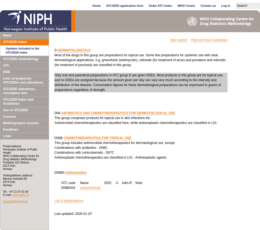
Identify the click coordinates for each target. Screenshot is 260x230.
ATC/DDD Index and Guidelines (18, 102)
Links (7, 136)
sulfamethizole (90, 188)
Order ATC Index (160, 5)
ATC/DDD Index (15, 42)
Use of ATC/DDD (15, 110)
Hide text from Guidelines (209, 40)
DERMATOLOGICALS (74, 50)
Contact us (208, 5)
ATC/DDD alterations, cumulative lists (19, 91)
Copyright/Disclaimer (15, 201)
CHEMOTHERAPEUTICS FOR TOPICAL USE (97, 138)
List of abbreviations (68, 201)
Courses (9, 117)
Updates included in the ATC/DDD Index (22, 50)
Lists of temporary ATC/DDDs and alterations (23, 80)
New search (178, 40)
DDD (6, 72)
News (7, 35)
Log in (225, 5)
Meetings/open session (21, 123)
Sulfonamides (76, 173)
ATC (6, 65)
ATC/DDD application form (124, 5)
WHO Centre (186, 5)
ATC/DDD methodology (21, 59)
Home (96, 5)
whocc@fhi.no (20, 194)
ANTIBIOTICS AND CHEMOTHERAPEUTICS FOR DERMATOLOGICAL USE (118, 113)
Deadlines (10, 130)
